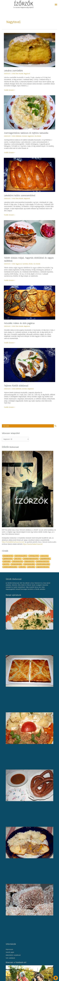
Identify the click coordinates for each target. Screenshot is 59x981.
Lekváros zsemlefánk (13, 70)
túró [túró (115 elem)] (44, 556)
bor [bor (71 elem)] (6, 564)
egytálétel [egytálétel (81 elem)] (45, 558)
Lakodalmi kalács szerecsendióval (19, 195)
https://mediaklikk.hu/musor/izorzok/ (13, 542)
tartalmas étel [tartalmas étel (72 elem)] (42, 561)
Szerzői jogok (10, 952)
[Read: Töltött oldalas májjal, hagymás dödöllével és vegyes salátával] (29, 237)
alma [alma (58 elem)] (31, 567)
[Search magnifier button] (55, 426)
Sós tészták (36, 264)
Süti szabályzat (10, 958)
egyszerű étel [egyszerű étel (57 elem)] (42, 567)
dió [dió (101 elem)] (18, 558)
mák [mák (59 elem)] (22, 567)
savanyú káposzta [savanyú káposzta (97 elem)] (31, 558)
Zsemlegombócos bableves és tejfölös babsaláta (26, 133)
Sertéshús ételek (28, 264)
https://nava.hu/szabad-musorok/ (33, 544)
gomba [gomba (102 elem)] (8, 558)
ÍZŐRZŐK (23, 3)
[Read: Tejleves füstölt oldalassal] (29, 365)
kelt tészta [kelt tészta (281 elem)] (21, 556)
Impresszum (9, 949)
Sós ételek (37, 136)
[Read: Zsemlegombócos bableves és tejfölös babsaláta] (29, 112)
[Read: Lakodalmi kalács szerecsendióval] (29, 175)
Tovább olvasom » (9, 90)
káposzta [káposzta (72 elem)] (29, 561)
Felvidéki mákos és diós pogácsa (19, 323)
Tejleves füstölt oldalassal (16, 385)
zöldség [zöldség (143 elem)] (34, 556)
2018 (13, 74)
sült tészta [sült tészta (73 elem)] (17, 561)
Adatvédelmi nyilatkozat (13, 955)
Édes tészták (19, 74)
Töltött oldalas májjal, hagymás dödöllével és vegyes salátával (29, 259)
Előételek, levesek (21, 136)
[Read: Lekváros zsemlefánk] (29, 50)
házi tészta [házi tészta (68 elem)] (29, 564)
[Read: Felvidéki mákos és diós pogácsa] (29, 302)
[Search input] (28, 426)
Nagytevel (27, 74)
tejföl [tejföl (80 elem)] (7, 561)
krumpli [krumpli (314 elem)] (8, 556)
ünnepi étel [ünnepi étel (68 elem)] (16, 564)
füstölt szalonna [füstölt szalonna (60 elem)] (10, 567)
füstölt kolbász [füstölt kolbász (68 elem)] (43, 564)
